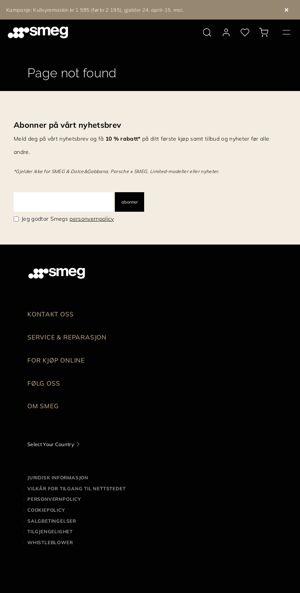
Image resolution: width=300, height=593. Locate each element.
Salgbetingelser (51, 521)
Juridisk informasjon (57, 477)
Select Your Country (50, 444)
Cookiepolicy (46, 510)
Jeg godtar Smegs (67, 218)
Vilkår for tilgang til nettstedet (76, 488)
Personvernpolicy (54, 499)
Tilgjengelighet (50, 531)
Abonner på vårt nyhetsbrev (67, 125)
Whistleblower (50, 542)
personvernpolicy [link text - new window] (92, 218)
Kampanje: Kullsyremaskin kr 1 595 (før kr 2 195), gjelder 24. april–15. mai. (95, 10)
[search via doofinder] (207, 32)
